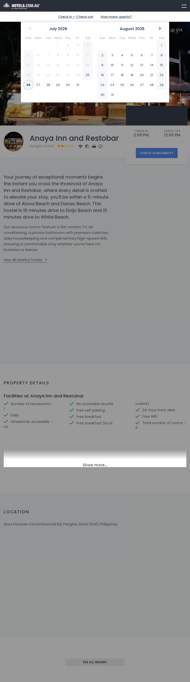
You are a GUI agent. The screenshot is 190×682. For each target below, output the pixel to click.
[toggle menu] (182, 5)
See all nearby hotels (23, 259)
